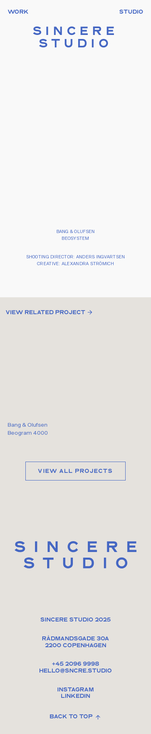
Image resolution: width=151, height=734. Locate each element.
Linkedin (75, 696)
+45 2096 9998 (75, 664)
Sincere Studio (76, 38)
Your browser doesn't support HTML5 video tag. (75, 371)
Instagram (75, 690)
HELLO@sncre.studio (75, 671)
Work (18, 12)
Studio (131, 12)
